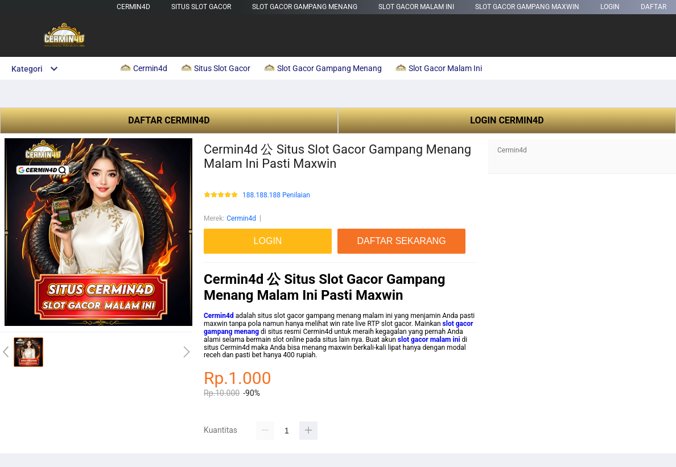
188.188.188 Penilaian (276, 195)
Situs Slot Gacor (201, 7)
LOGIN (610, 7)
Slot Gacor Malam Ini (416, 7)
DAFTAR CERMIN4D (168, 120)
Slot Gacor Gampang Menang (304, 7)
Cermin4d (133, 7)
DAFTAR (653, 7)
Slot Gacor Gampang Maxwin (527, 7)
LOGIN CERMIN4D (506, 120)
